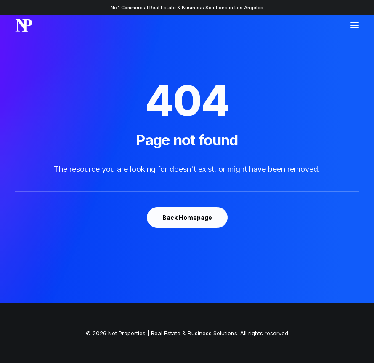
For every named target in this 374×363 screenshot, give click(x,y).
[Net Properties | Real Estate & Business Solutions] (23, 25)
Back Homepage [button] (187, 217)
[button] (354, 25)
